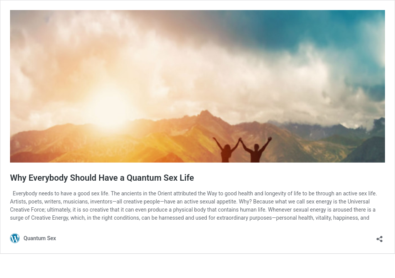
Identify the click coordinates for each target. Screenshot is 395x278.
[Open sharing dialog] (379, 236)
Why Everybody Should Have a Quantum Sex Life (102, 178)
